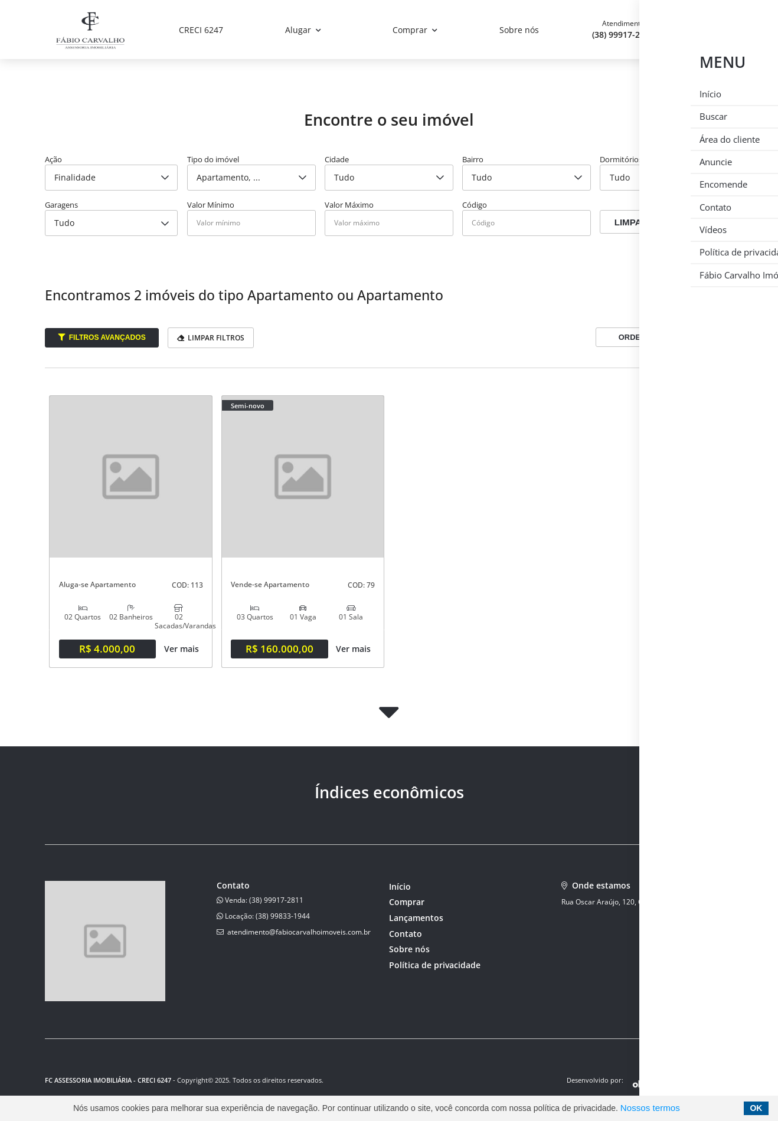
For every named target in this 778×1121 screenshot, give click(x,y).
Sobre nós (519, 29)
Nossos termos (650, 1108)
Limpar (631, 222)
